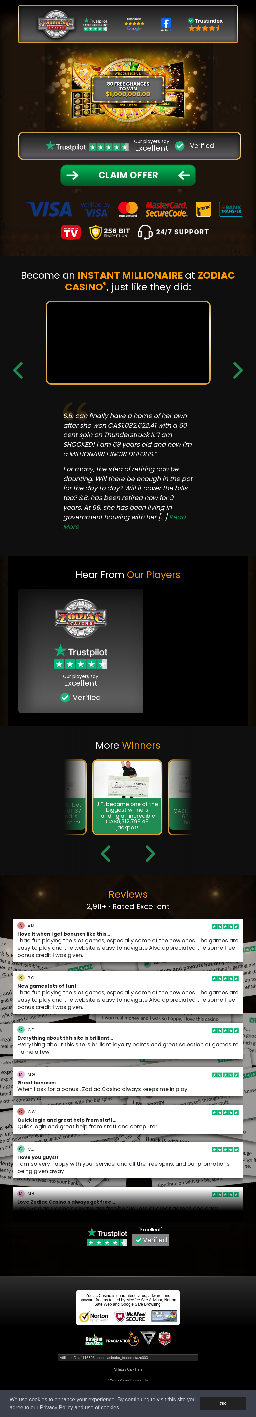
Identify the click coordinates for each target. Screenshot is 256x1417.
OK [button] (223, 1403)
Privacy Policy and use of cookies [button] (79, 1407)
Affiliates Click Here (128, 1369)
